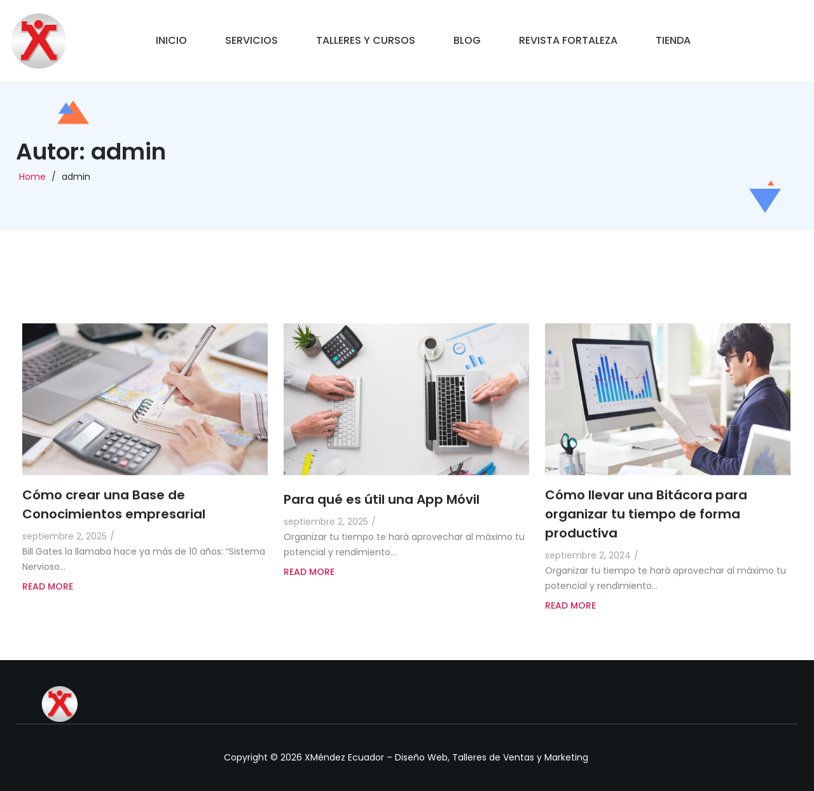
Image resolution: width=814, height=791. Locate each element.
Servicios (251, 40)
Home (32, 180)
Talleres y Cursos (365, 40)
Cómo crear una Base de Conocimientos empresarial (113, 524)
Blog (467, 40)
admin (76, 180)
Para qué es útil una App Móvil (381, 520)
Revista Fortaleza (568, 40)
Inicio (171, 40)
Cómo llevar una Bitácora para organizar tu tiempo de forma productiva (646, 534)
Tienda (673, 40)
